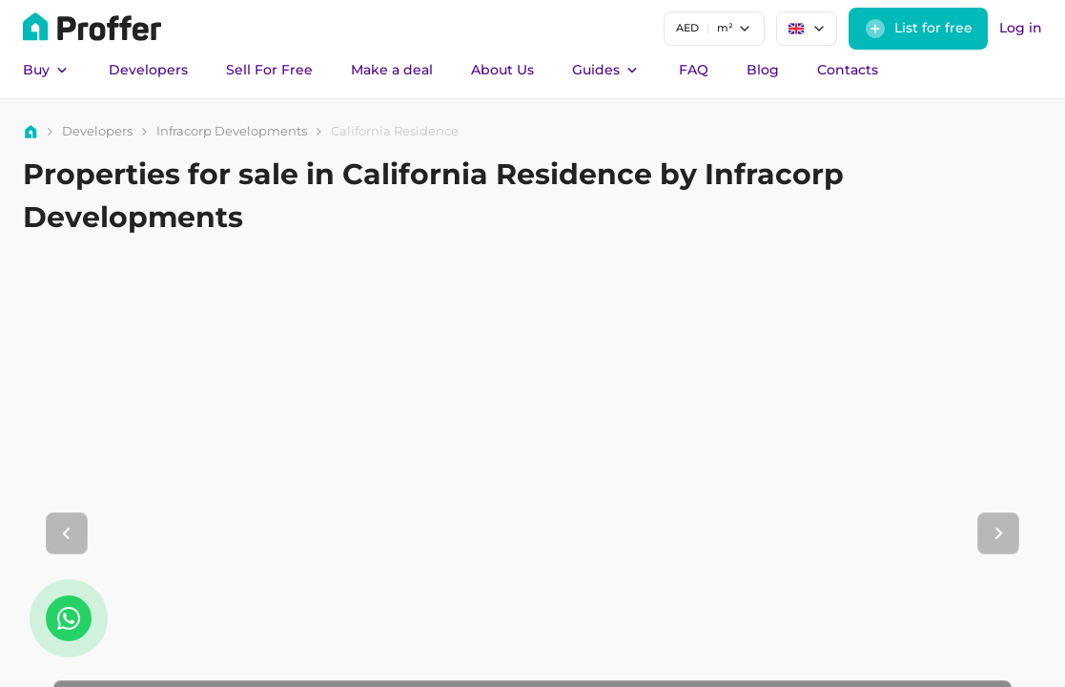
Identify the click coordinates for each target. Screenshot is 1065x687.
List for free (918, 28)
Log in (1020, 27)
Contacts (847, 69)
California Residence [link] (395, 130)
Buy (47, 70)
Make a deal (392, 69)
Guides (606, 70)
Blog (763, 69)
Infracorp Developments (231, 130)
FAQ (693, 69)
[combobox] (714, 28)
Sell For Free (269, 69)
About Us (502, 69)
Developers (148, 69)
